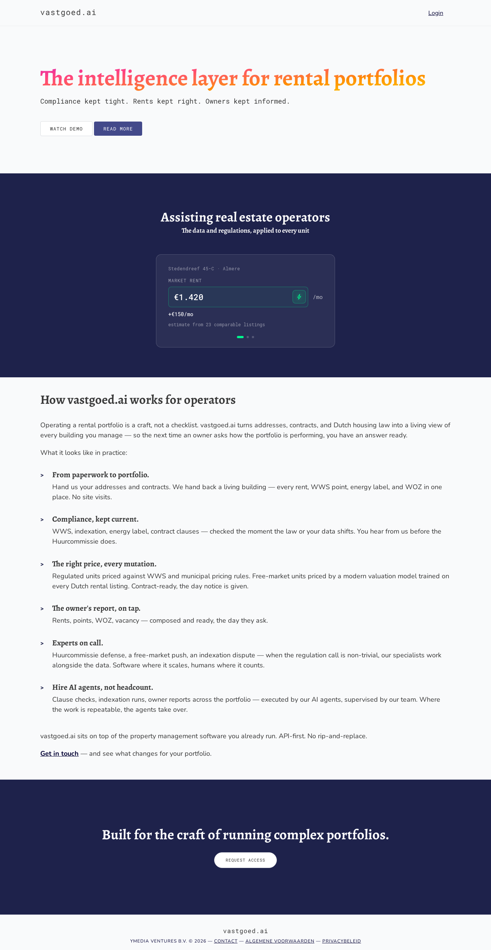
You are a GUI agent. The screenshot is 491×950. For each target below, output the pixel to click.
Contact (226, 941)
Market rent (185, 280)
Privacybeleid (341, 941)
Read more (118, 128)
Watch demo (66, 128)
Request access (245, 860)
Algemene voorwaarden (280, 941)
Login (435, 13)
